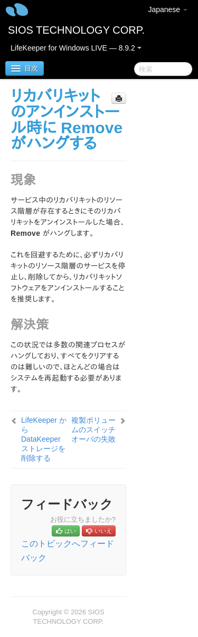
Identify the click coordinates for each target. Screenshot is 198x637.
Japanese (167, 9)
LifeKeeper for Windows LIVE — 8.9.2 (76, 48)
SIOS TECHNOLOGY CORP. (76, 30)
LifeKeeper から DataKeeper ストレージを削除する (44, 439)
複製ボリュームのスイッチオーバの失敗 (93, 429)
